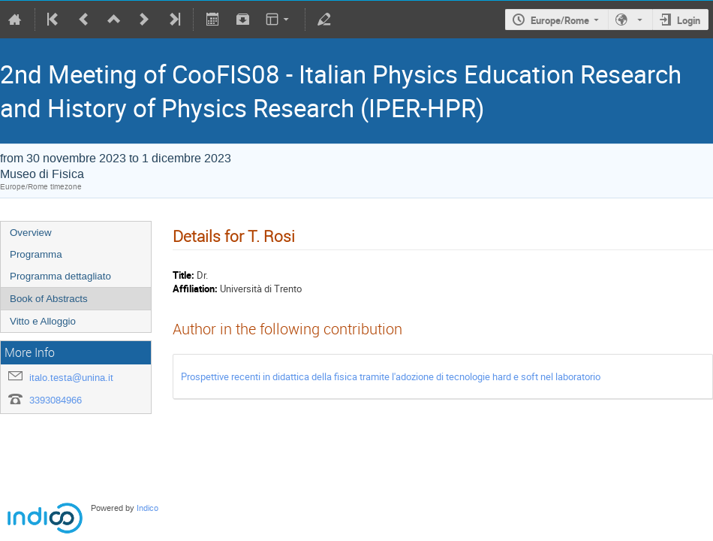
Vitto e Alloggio (43, 321)
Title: (183, 275)
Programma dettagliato (60, 276)
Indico (147, 508)
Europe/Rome (560, 20)
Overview (31, 232)
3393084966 (55, 400)
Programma (36, 254)
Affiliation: (195, 288)
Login (688, 20)
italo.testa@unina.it (71, 377)
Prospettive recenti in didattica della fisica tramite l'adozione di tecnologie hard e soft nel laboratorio (390, 376)
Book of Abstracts (49, 298)
